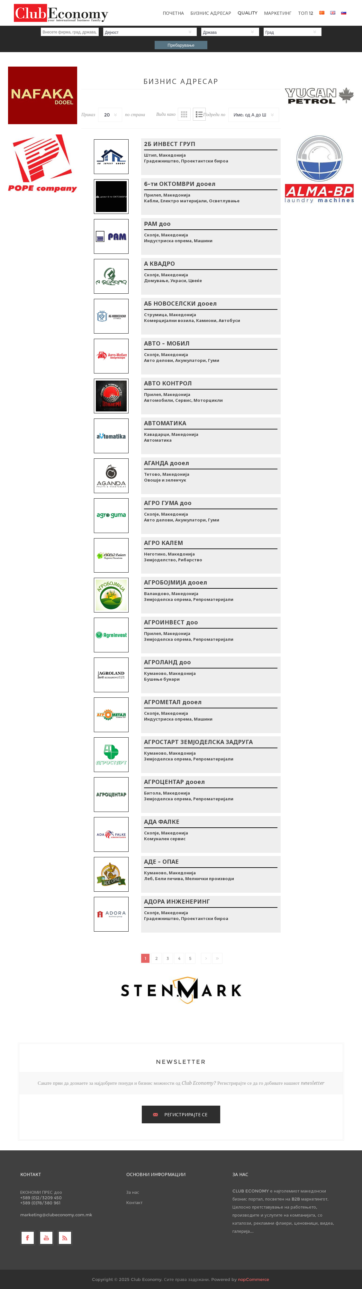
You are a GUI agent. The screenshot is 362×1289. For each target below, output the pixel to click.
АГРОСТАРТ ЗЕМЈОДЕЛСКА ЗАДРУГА (198, 742)
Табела (184, 114)
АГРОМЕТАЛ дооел (173, 702)
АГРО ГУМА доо (168, 503)
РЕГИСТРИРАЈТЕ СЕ (185, 1115)
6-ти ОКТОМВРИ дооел (179, 184)
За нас (132, 1192)
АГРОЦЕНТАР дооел (174, 782)
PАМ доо (157, 223)
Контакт (134, 1202)
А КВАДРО (159, 263)
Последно (217, 958)
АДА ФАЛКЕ (161, 821)
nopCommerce (253, 1279)
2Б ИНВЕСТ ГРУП (169, 144)
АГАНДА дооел (166, 463)
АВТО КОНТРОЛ (168, 383)
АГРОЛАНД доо (167, 662)
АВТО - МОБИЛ (167, 343)
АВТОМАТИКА (165, 423)
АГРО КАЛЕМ (163, 543)
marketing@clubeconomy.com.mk (56, 1214)
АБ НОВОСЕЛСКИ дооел (180, 303)
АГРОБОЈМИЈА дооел (175, 582)
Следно (206, 958)
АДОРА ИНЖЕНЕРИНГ (177, 901)
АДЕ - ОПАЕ (161, 861)
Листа (199, 114)
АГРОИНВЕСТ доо (171, 622)
